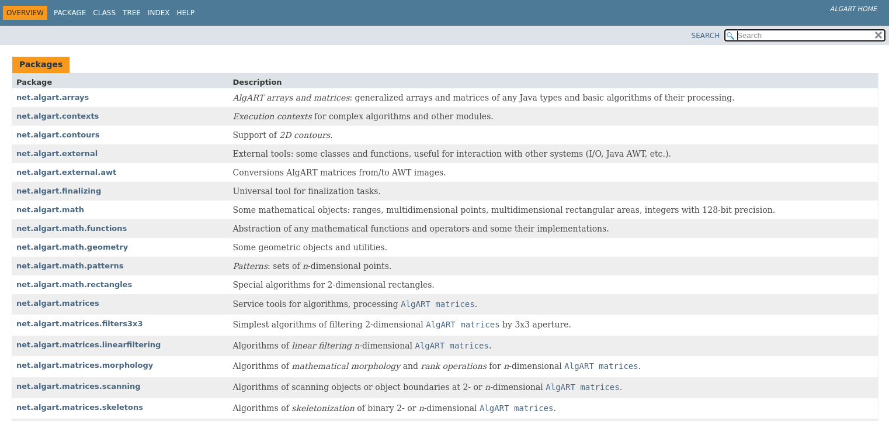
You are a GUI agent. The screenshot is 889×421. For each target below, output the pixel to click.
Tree (132, 13)
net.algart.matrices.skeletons (79, 407)
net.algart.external (57, 153)
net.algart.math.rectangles (74, 284)
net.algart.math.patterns (70, 265)
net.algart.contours (58, 134)
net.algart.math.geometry (72, 247)
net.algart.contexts (57, 116)
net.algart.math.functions (71, 228)
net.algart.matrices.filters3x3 (79, 323)
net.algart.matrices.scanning (78, 386)
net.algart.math (50, 209)
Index (159, 13)
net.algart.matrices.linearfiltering (88, 344)
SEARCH (706, 36)
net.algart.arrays (52, 97)
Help (186, 13)
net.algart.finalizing (58, 191)
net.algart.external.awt (66, 172)
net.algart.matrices (57, 303)
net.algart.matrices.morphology (84, 365)
